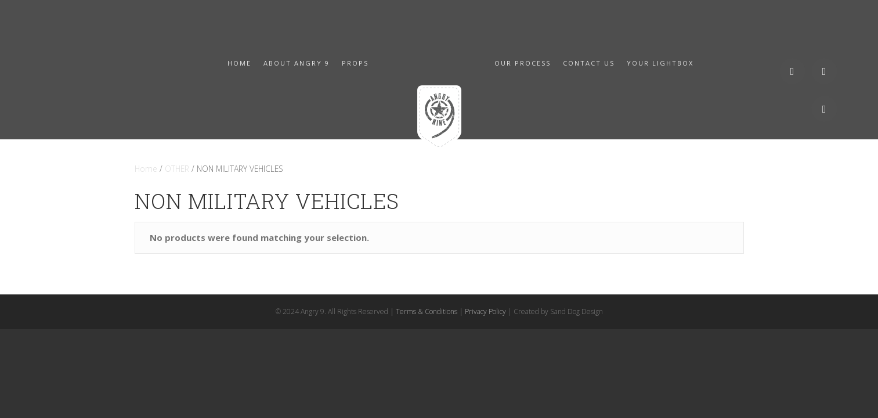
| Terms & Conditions (423, 311)
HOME (239, 63)
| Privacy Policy (482, 311)
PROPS (355, 63)
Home (146, 168)
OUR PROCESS (522, 63)
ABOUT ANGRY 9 (296, 63)
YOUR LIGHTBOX (660, 63)
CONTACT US (589, 63)
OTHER (177, 168)
